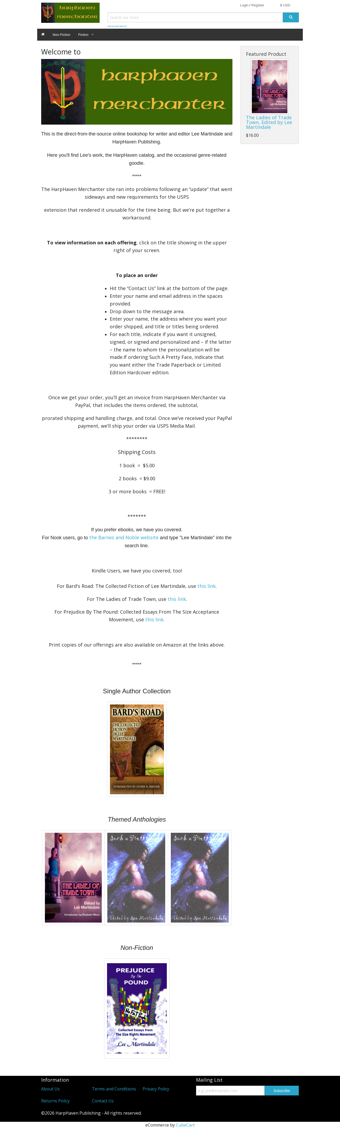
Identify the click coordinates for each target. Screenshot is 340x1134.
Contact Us (103, 1101)
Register (257, 5)
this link (206, 586)
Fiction (83, 35)
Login (244, 5)
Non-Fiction (61, 35)
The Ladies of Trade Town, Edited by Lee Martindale (269, 122)
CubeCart (185, 1125)
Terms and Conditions (114, 1089)
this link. (155, 619)
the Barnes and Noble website (124, 537)
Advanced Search (117, 26)
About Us (50, 1089)
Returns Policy (55, 1101)
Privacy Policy (156, 1089)
